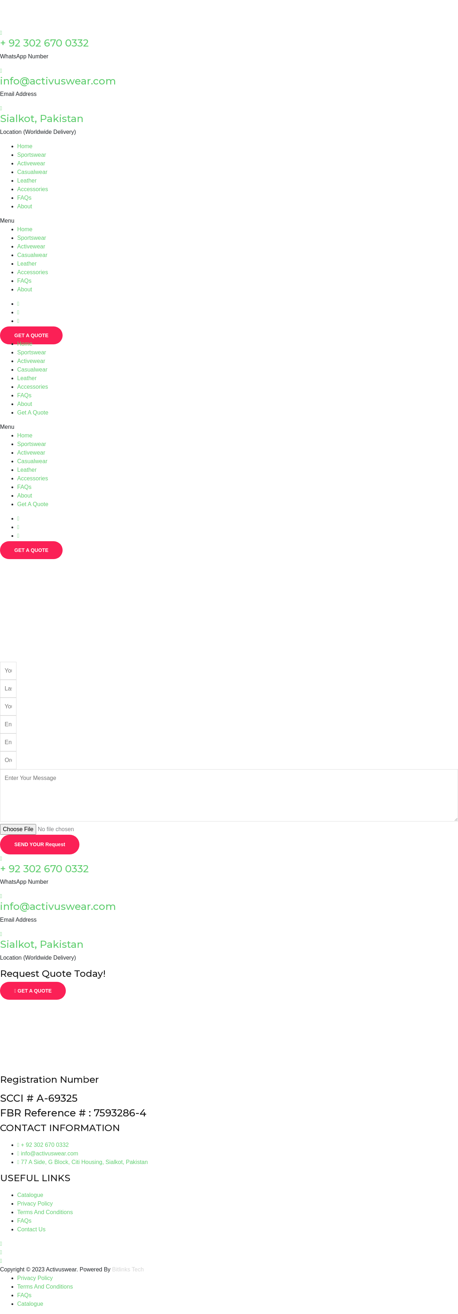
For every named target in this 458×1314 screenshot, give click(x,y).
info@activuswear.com (58, 81)
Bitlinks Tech (128, 1269)
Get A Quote (32, 412)
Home (25, 146)
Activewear (31, 163)
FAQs (24, 198)
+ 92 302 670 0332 (44, 43)
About (24, 206)
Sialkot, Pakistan (41, 118)
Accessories (32, 189)
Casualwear (32, 172)
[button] (229, 221)
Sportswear (31, 155)
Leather (26, 181)
